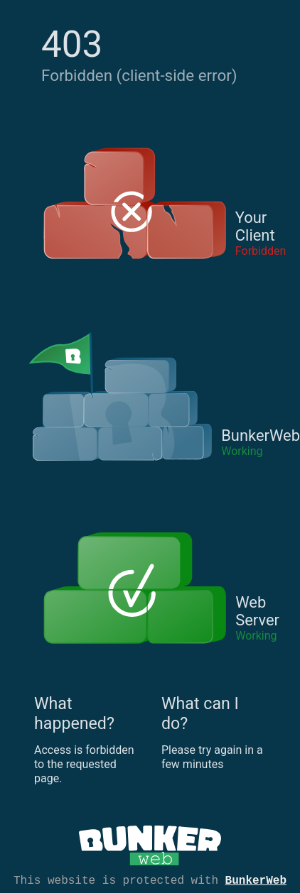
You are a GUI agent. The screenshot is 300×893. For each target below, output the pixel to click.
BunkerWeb (255, 879)
